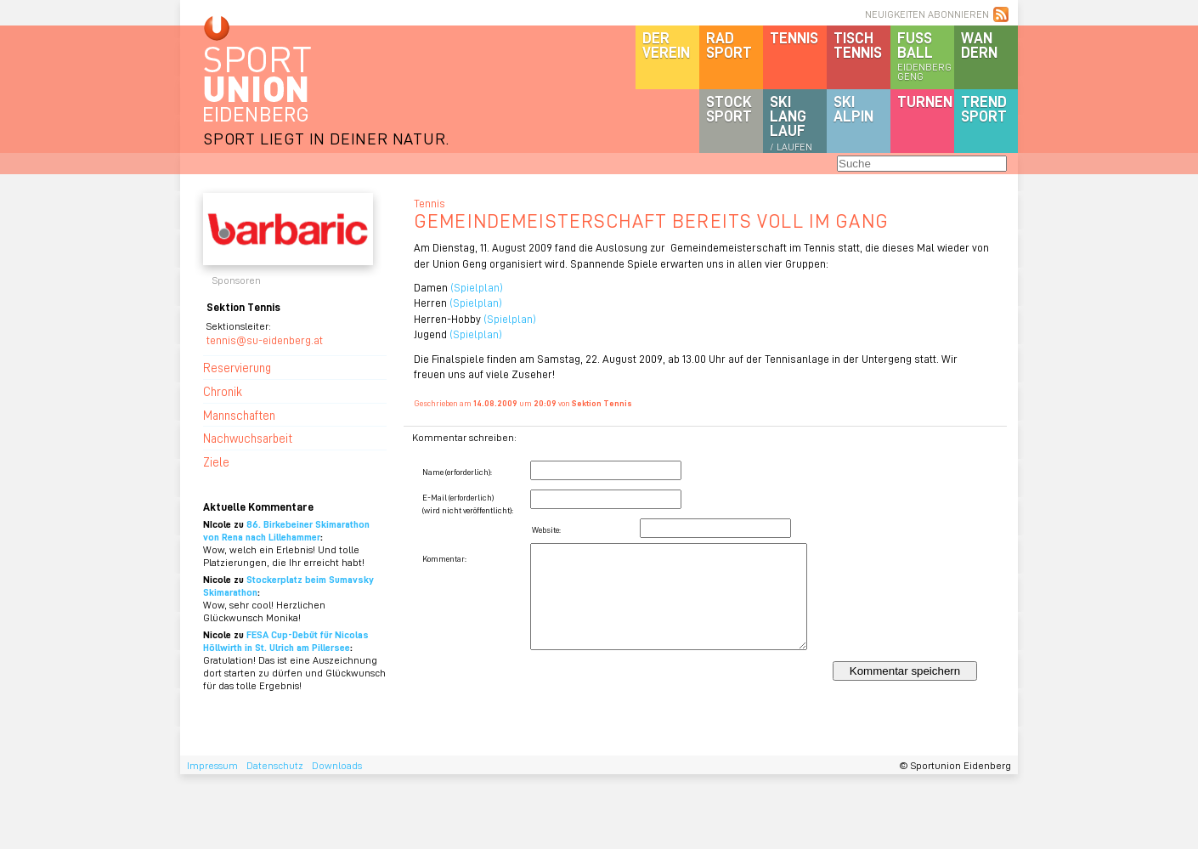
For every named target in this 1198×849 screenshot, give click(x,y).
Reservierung (237, 367)
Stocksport (729, 108)
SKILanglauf (791, 122)
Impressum (212, 765)
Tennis (794, 37)
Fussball (925, 55)
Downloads (337, 765)
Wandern (979, 44)
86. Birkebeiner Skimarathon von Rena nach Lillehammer (286, 530)
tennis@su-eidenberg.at (264, 339)
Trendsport (984, 108)
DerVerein (666, 44)
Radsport (729, 44)
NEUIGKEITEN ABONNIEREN (927, 14)
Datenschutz (274, 765)
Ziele (216, 461)
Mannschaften (239, 414)
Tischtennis (858, 44)
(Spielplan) (475, 287)
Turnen (924, 101)
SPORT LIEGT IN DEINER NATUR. (326, 138)
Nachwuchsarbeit (247, 437)
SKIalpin (853, 108)
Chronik (222, 391)
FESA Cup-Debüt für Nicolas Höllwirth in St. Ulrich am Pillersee (286, 641)
